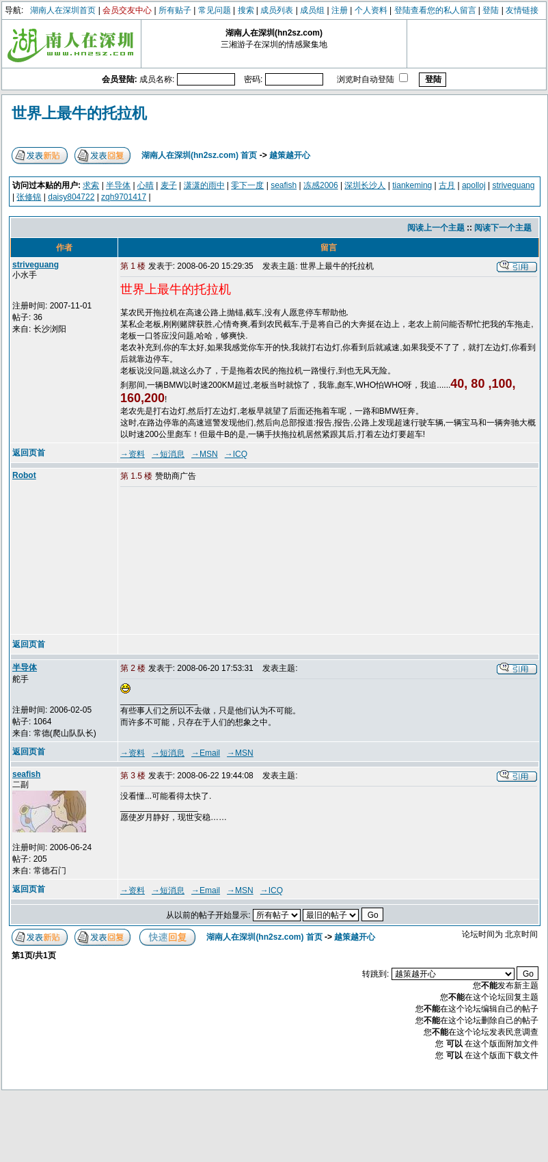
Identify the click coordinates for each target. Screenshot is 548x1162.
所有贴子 (175, 10)
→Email (205, 753)
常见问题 (214, 10)
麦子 (169, 185)
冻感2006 (320, 185)
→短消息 (168, 454)
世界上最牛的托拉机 (79, 113)
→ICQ (236, 454)
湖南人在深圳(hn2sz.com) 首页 (199, 155)
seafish (284, 185)
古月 (447, 185)
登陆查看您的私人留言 (435, 10)
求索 (91, 185)
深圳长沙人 (364, 185)
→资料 (132, 454)
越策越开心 (289, 155)
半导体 (118, 185)
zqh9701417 (123, 197)
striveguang (513, 185)
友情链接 (522, 10)
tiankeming (412, 185)
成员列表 (276, 10)
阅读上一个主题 (436, 228)
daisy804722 (71, 197)
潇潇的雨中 (204, 185)
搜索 (246, 10)
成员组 (312, 10)
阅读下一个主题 (503, 228)
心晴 (145, 185)
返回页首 (28, 453)
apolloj (474, 185)
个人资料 (371, 10)
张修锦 (28, 197)
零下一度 (247, 185)
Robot (24, 475)
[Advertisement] (198, 561)
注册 (339, 10)
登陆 (490, 10)
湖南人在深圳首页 (63, 10)
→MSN (204, 454)
